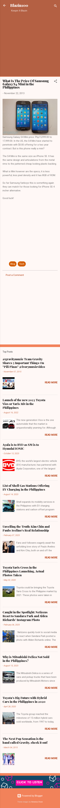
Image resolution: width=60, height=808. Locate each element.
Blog (12, 263)
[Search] (55, 6)
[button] (55, 81)
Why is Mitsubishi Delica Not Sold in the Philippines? (26, 659)
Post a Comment (15, 275)
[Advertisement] (30, 44)
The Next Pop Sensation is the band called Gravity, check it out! (25, 740)
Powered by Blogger (30, 795)
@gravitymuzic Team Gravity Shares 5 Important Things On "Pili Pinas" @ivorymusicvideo (24, 363)
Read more (51, 382)
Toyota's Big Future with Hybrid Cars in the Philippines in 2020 (25, 700)
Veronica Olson (37, 802)
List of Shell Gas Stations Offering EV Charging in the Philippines (26, 487)
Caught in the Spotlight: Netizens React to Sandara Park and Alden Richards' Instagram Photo (25, 616)
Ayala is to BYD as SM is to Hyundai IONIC (21, 446)
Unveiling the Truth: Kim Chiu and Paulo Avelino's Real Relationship (26, 528)
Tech (21, 263)
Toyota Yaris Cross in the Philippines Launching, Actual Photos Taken (23, 571)
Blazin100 (19, 5)
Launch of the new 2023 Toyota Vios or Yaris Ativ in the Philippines (24, 404)
